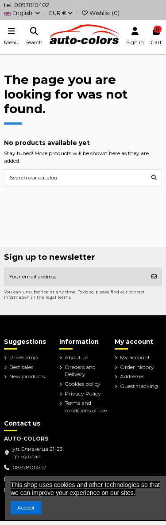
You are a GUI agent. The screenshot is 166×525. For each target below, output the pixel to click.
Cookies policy (82, 383)
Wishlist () (100, 13)
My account (135, 357)
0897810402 (29, 467)
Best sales (21, 367)
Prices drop (23, 357)
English (22, 13)
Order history (137, 367)
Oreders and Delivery (80, 371)
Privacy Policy (83, 393)
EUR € (61, 13)
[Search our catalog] (154, 177)
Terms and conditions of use (86, 406)
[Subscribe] (154, 276)
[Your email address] (75, 276)
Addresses (132, 376)
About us (76, 357)
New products (27, 376)
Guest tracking (139, 386)
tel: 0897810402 (26, 5)
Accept (26, 507)
